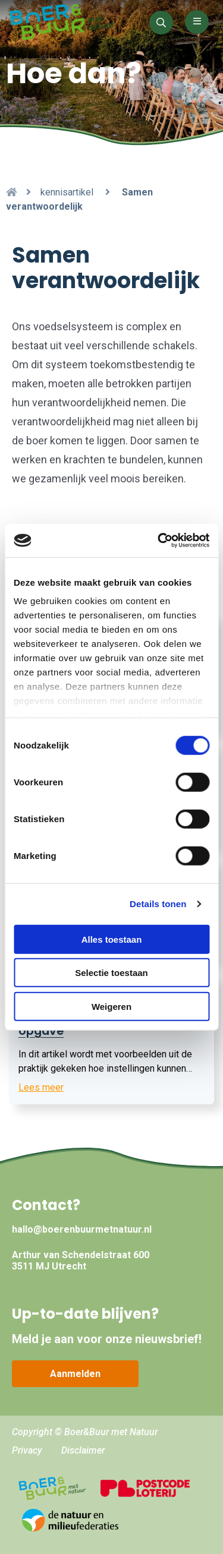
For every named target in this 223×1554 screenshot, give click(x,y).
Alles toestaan (111, 939)
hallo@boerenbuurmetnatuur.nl (82, 1229)
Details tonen (158, 904)
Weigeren (111, 1006)
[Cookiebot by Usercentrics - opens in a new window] (158, 540)
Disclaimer (83, 1450)
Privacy (27, 1450)
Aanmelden (75, 1373)
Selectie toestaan (111, 973)
